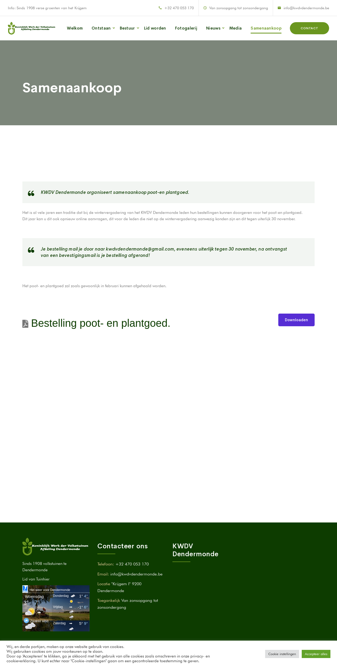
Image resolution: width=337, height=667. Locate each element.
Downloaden (296, 320)
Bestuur (127, 28)
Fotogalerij (186, 28)
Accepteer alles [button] (316, 654)
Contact (309, 28)
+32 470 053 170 (179, 8)
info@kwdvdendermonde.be (306, 8)
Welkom (75, 28)
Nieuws (213, 28)
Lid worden (155, 28)
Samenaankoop (266, 28)
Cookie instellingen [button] (282, 654)
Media (235, 28)
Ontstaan (101, 28)
